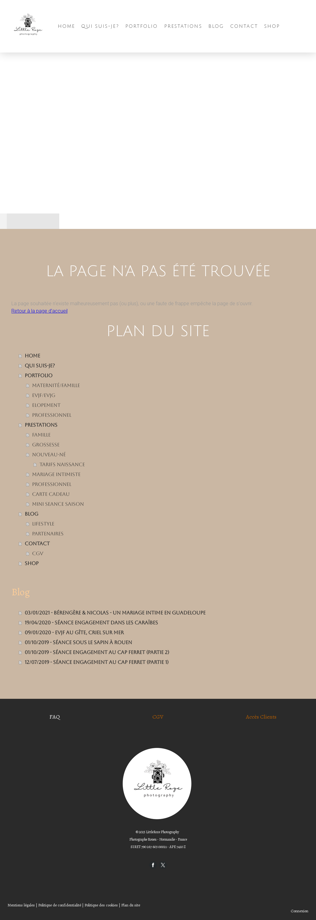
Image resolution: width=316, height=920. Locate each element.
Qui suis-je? (100, 26)
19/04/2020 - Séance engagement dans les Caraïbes (91, 623)
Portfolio (141, 26)
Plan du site (130, 905)
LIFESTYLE (43, 524)
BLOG (216, 26)
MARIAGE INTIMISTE (56, 474)
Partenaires (48, 534)
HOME (66, 26)
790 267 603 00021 (154, 846)
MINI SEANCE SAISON (58, 504)
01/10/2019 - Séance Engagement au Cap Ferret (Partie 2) (97, 652)
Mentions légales (21, 905)
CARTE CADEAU (51, 494)
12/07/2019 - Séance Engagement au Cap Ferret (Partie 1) (96, 662)
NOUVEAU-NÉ (49, 455)
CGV (37, 553)
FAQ (54, 716)
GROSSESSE (46, 445)
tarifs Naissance (62, 464)
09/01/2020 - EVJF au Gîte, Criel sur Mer (74, 632)
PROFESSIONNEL (51, 415)
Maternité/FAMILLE (56, 385)
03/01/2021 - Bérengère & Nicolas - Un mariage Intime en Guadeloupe (115, 613)
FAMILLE (41, 435)
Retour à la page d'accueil (39, 311)
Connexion (299, 911)
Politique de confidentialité (59, 905)
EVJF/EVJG (43, 395)
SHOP (272, 26)
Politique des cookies (101, 905)
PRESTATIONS (183, 26)
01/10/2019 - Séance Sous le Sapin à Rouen (78, 642)
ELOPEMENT (46, 405)
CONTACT (244, 26)
